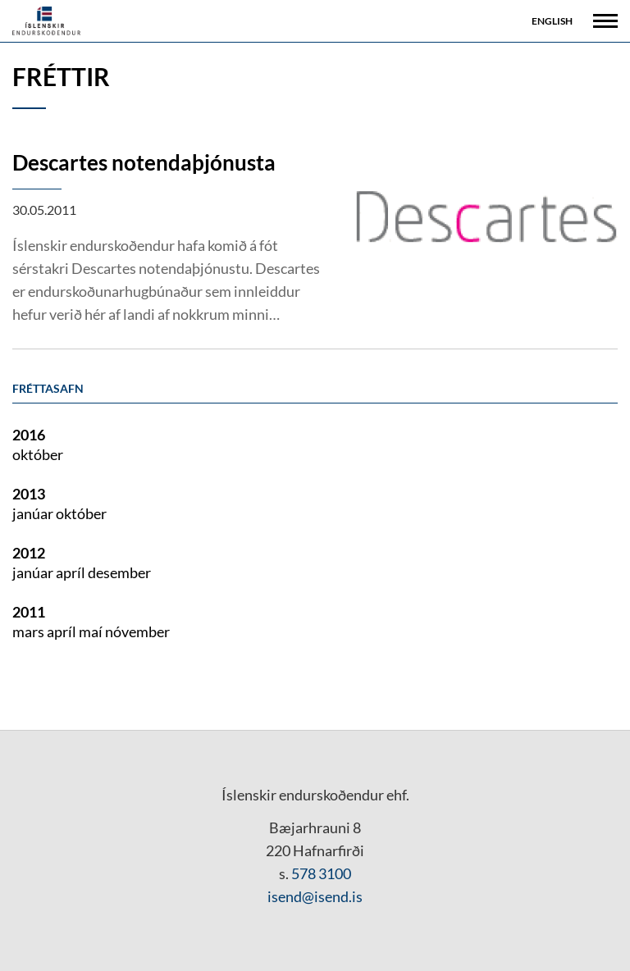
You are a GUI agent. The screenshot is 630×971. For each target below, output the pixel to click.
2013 (28, 494)
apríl (72, 572)
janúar (34, 513)
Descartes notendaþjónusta (144, 162)
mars (29, 631)
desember (119, 572)
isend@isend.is (315, 896)
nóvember (137, 631)
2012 (28, 553)
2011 (28, 612)
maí (92, 631)
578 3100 (321, 873)
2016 (28, 435)
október (37, 454)
